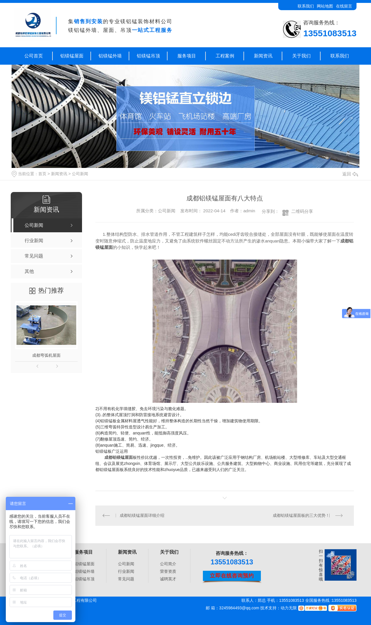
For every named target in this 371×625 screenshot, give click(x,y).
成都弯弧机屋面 (46, 355)
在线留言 (344, 6)
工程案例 (225, 55)
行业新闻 (126, 571)
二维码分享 (302, 211)
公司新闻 (80, 173)
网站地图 (325, 6)
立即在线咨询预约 (232, 576)
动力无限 (289, 608)
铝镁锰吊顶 (148, 55)
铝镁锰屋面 (71, 55)
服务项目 (186, 55)
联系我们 (306, 6)
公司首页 (33, 55)
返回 (350, 173)
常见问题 (126, 579)
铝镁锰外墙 (110, 55)
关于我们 (301, 55)
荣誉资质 (168, 571)
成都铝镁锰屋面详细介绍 (142, 515)
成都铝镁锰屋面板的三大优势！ (301, 515)
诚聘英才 (168, 579)
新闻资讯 (263, 55)
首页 (42, 173)
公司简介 (168, 563)
